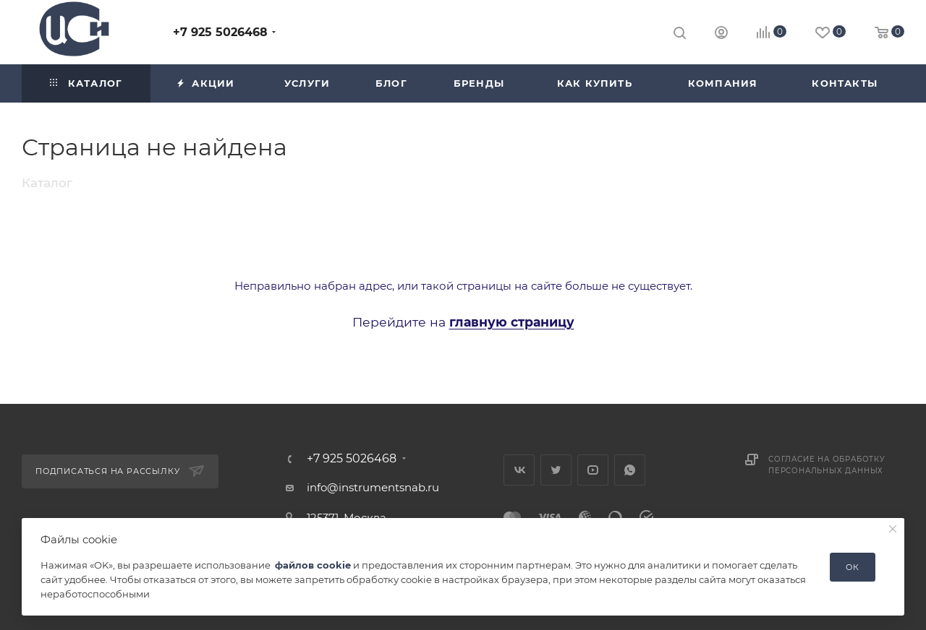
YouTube (592, 470)
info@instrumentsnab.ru (373, 487)
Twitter (556, 470)
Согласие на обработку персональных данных (826, 464)
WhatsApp (629, 470)
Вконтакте (519, 470)
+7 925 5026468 (220, 32)
